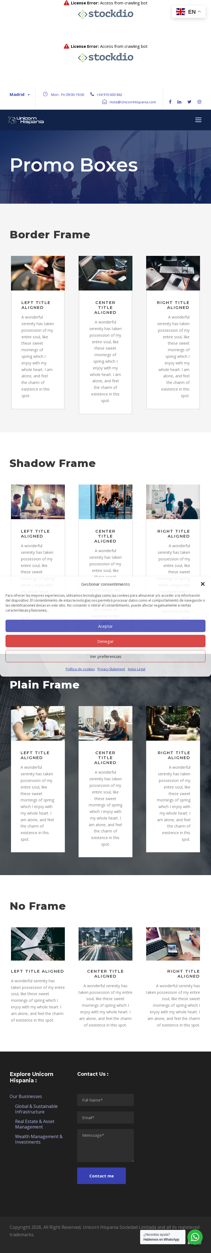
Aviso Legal (136, 669)
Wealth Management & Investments (39, 1139)
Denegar (105, 641)
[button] (203, 584)
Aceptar (105, 626)
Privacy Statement (111, 669)
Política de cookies (80, 669)
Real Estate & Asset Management (34, 1124)
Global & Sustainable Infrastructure (36, 1109)
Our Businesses (26, 1096)
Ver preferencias (105, 656)
